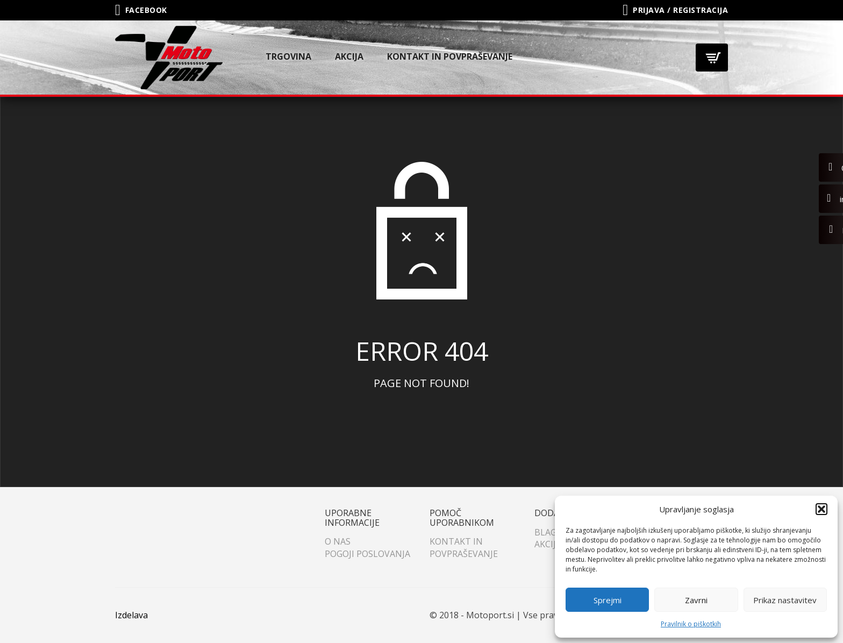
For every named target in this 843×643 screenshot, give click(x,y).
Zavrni (696, 600)
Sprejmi (607, 600)
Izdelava (131, 615)
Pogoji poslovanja (367, 554)
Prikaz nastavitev (785, 600)
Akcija (349, 56)
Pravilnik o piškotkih (691, 623)
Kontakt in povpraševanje (449, 56)
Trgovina (288, 56)
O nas (338, 541)
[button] (821, 509)
